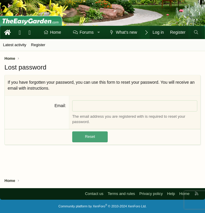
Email (59, 105)
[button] (98, 32)
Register (38, 45)
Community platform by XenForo (103, 206)
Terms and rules (121, 193)
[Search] (196, 32)
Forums (86, 32)
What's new (126, 32)
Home (55, 32)
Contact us (94, 193)
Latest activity (14, 45)
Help (171, 193)
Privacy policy (151, 193)
